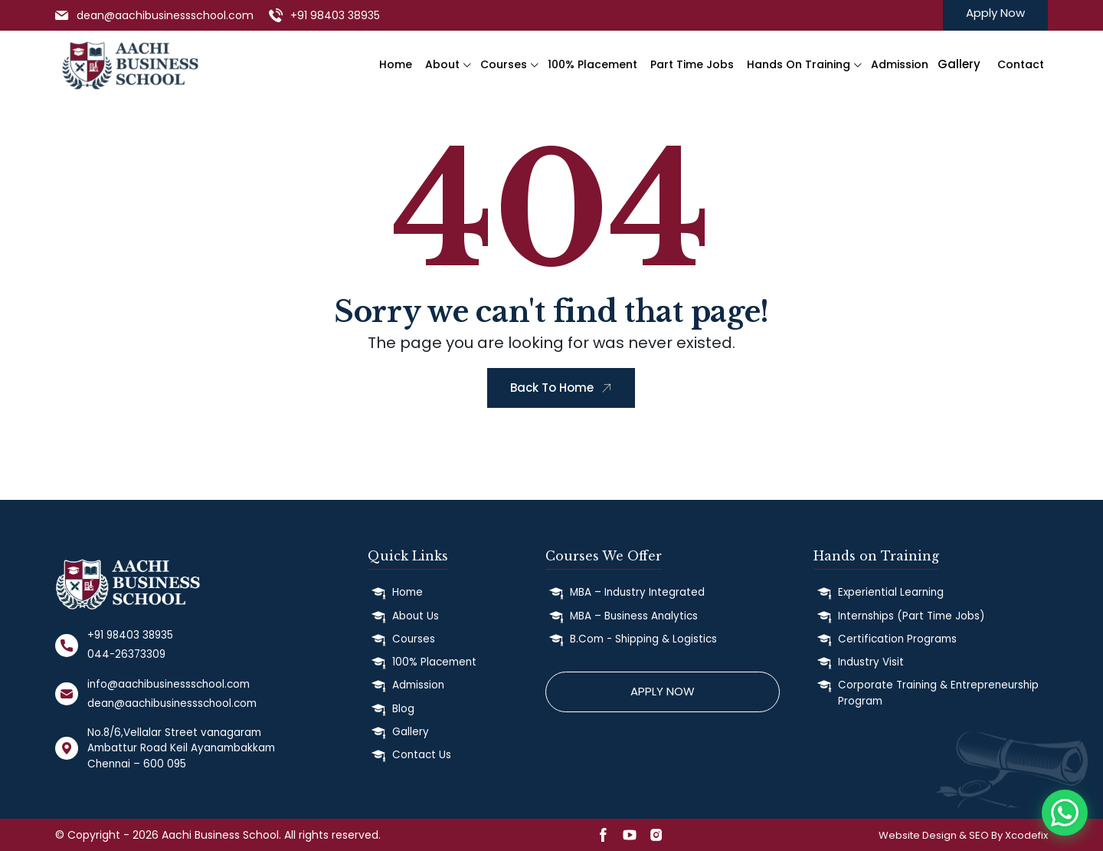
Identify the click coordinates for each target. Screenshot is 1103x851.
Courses (503, 64)
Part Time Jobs (692, 64)
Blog (403, 709)
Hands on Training (798, 64)
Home (395, 64)
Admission (899, 64)
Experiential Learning (891, 592)
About (442, 64)
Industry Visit (871, 662)
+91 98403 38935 (335, 15)
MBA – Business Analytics (634, 616)
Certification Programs (897, 639)
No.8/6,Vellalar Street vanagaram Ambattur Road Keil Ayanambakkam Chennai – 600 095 (181, 748)
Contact (1020, 64)
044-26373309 (126, 654)
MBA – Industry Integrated (637, 592)
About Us (415, 616)
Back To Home (561, 388)
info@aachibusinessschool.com (168, 684)
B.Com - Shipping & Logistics (643, 639)
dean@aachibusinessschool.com (165, 15)
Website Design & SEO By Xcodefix (963, 835)
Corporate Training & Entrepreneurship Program (938, 693)
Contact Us (421, 755)
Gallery (410, 731)
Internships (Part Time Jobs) (911, 616)
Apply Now (995, 13)
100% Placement (592, 64)
